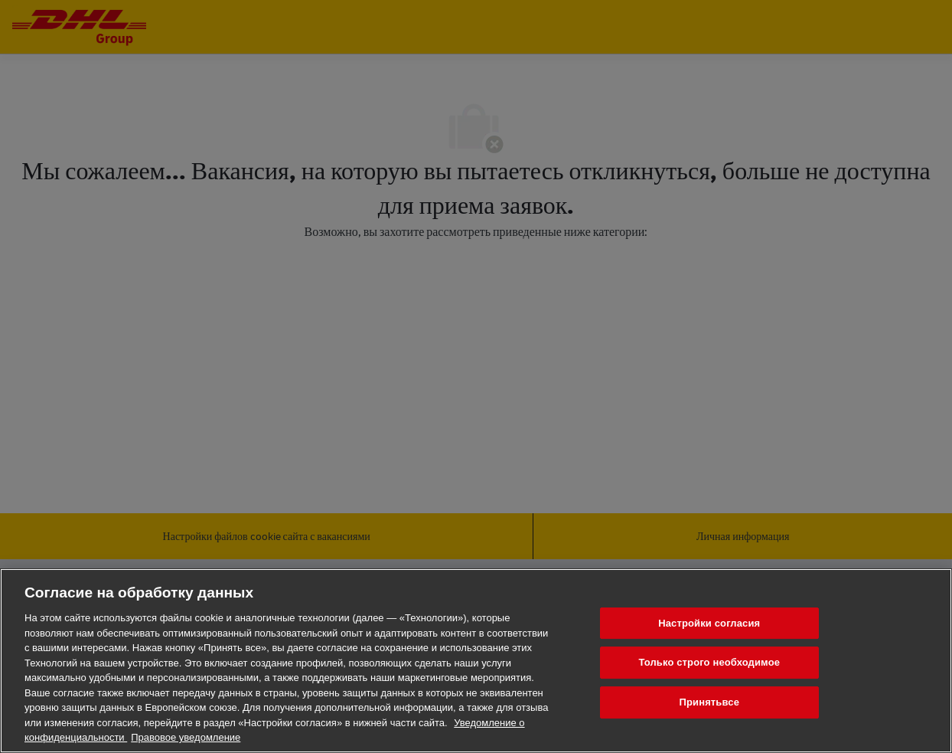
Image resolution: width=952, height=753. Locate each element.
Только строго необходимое (709, 662)
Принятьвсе (710, 702)
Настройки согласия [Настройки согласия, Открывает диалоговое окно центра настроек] (709, 623)
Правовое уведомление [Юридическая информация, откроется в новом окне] (185, 737)
